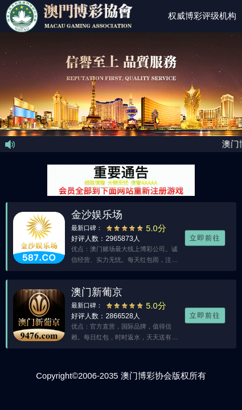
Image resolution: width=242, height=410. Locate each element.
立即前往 (205, 238)
